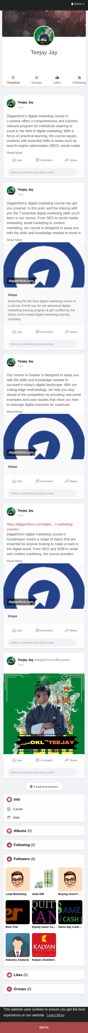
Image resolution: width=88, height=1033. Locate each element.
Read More (14, 152)
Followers (22, 859)
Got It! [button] (43, 1027)
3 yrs (20, 107)
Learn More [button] (56, 1015)
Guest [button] (78, 3)
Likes (18, 975)
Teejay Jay (44, 52)
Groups (20, 989)
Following (22, 845)
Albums (20, 831)
